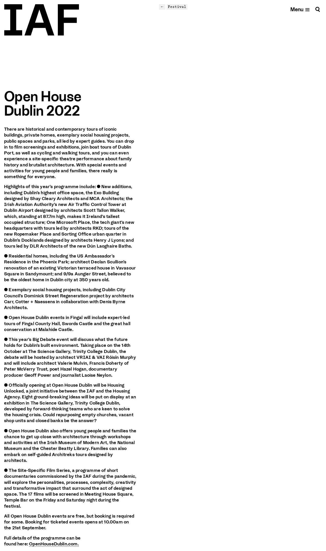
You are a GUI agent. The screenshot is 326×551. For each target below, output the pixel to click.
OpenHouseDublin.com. (54, 543)
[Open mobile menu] (300, 9)
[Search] (317, 9)
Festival (177, 6)
